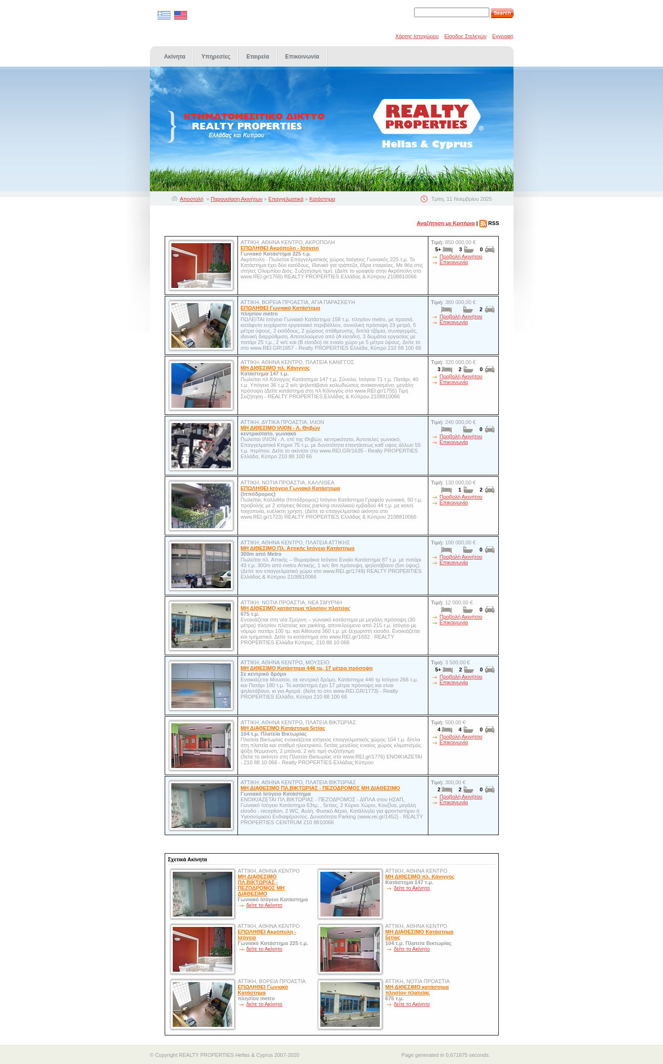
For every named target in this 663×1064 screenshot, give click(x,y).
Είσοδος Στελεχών (466, 36)
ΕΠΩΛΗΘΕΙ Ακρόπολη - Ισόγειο (280, 248)
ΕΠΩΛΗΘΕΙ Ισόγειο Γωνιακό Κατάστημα (290, 488)
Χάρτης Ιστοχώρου (417, 36)
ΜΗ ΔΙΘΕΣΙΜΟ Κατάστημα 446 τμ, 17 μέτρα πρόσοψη (307, 668)
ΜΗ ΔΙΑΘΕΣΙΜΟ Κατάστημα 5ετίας (283, 728)
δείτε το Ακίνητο (265, 905)
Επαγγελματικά (286, 199)
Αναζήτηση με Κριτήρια (446, 223)
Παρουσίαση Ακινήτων (237, 199)
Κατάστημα (322, 199)
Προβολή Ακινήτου (461, 256)
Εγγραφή (502, 36)
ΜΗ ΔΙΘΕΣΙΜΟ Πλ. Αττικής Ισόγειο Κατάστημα (298, 548)
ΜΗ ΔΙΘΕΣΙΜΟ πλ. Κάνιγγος (275, 368)
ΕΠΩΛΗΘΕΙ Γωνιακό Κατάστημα (280, 308)
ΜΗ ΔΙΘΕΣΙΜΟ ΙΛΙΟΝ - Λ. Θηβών (280, 428)
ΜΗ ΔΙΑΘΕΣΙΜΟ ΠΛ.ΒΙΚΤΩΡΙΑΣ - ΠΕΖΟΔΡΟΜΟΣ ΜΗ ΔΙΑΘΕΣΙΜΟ (320, 788)
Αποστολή (191, 199)
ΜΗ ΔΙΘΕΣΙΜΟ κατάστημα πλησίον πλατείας (295, 608)
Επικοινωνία (454, 262)
